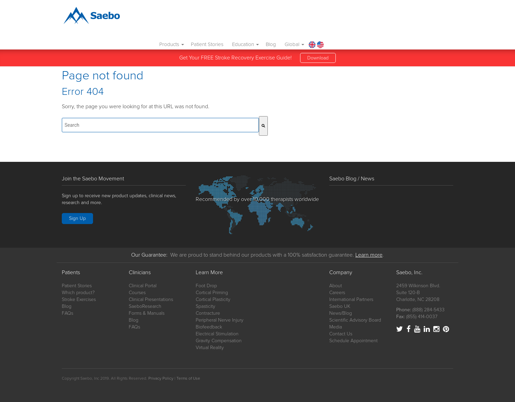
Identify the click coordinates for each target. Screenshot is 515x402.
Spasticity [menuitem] (205, 306)
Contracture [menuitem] (208, 313)
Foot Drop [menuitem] (206, 286)
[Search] (263, 126)
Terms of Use (188, 378)
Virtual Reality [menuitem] (210, 347)
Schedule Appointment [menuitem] (353, 341)
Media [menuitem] (335, 327)
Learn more (368, 255)
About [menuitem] (335, 286)
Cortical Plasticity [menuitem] (213, 299)
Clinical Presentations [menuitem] (151, 299)
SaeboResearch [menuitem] (145, 306)
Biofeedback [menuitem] (209, 327)
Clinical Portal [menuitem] (143, 286)
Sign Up (77, 218)
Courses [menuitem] (137, 292)
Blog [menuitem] (395, 17)
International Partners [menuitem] (351, 299)
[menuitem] (436, 17)
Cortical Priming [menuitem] (212, 292)
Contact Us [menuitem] (340, 334)
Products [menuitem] (295, 17)
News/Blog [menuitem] (340, 313)
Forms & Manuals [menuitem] (146, 313)
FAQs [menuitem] (67, 313)
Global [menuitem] (418, 17)
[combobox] (160, 125)
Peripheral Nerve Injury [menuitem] (219, 320)
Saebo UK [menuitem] (339, 306)
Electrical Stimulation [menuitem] (217, 334)
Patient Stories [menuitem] (331, 17)
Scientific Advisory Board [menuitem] (355, 320)
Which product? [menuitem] (78, 292)
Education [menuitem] (369, 17)
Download (318, 43)
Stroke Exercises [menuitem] (79, 299)
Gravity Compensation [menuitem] (219, 341)
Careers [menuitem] (337, 292)
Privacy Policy (160, 378)
